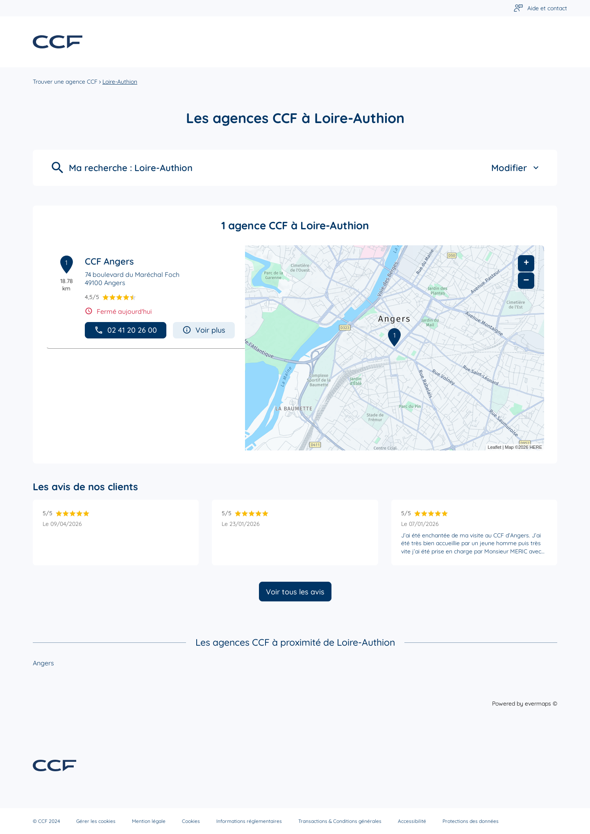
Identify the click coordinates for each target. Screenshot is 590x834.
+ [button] (526, 263)
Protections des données (470, 821)
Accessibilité (412, 821)
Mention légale (149, 821)
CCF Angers (109, 261)
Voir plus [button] (203, 330)
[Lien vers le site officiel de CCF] (57, 41)
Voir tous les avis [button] (295, 591)
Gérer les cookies (96, 821)
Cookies (191, 821)
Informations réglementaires (249, 821)
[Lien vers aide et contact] (540, 8)
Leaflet (494, 447)
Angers (43, 663)
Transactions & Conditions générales (339, 821)
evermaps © (541, 703)
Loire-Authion (119, 81)
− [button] (526, 280)
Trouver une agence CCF (65, 81)
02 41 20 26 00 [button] (125, 330)
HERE (535, 447)
